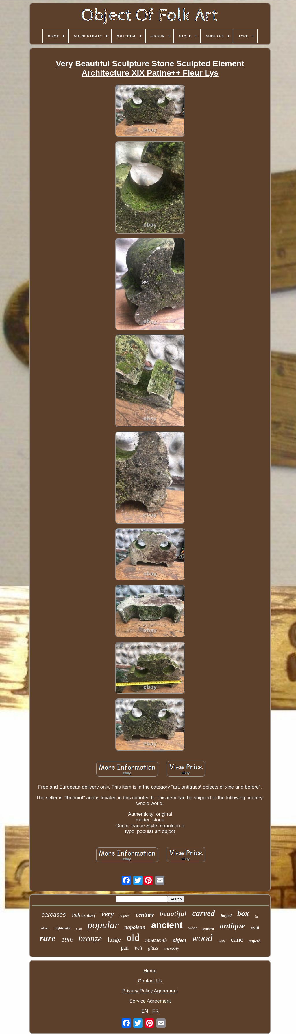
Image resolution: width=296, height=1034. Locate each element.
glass (153, 948)
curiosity (171, 948)
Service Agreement (150, 1001)
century (145, 914)
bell (139, 948)
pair (125, 948)
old (133, 937)
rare (48, 938)
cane (237, 939)
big (256, 916)
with (221, 941)
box (243, 913)
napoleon (134, 927)
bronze (90, 938)
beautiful (173, 913)
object (179, 940)
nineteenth (156, 940)
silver (45, 928)
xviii (255, 927)
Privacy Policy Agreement (150, 991)
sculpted (208, 928)
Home (149, 970)
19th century (84, 915)
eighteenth (62, 928)
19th (67, 939)
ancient (167, 925)
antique (232, 925)
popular (103, 925)
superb (254, 941)
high (79, 928)
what (192, 928)
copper (125, 915)
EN (144, 1011)
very (107, 914)
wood (202, 938)
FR (155, 1011)
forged (226, 915)
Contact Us (150, 981)
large (114, 939)
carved (203, 913)
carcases (54, 914)
